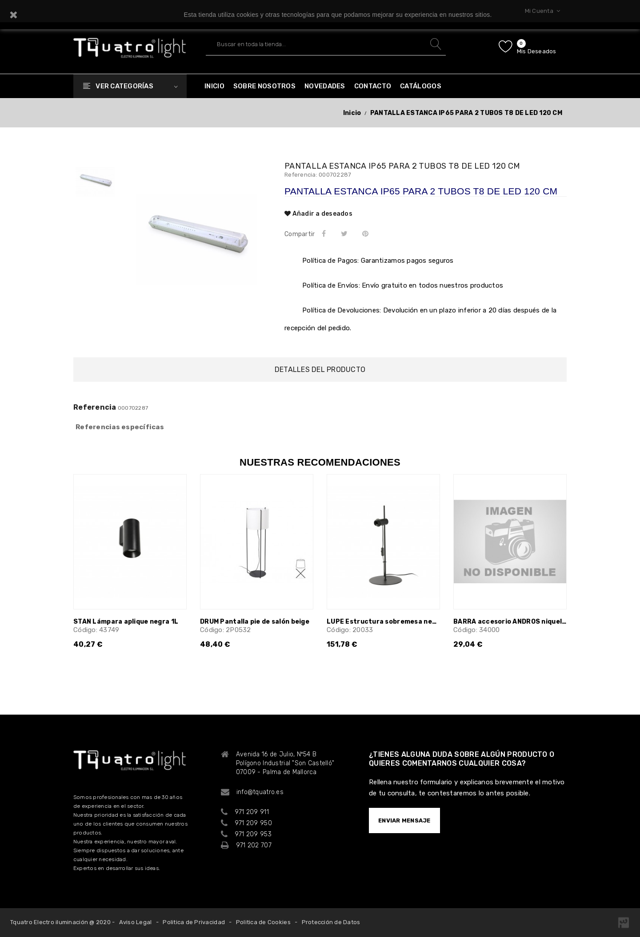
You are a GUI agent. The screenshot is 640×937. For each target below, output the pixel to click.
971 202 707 (254, 845)
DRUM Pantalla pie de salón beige (254, 621)
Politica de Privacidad (194, 922)
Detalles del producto (320, 369)
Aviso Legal (135, 922)
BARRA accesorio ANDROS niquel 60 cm (510, 621)
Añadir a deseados (318, 213)
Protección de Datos (331, 922)
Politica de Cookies (263, 922)
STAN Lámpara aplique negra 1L (125, 621)
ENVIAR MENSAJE (404, 820)
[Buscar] (325, 44)
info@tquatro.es (260, 792)
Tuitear (345, 233)
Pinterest (367, 233)
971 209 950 (253, 823)
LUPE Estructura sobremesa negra (383, 621)
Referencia (94, 407)
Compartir (325, 233)
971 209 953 (253, 834)
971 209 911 (252, 812)
